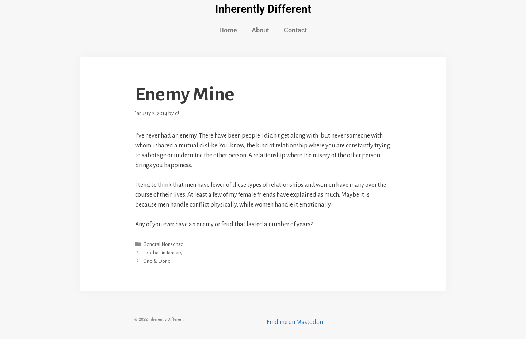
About (260, 30)
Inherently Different (263, 9)
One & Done (157, 261)
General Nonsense (163, 244)
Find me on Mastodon (295, 322)
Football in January (163, 252)
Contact (295, 30)
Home (228, 30)
